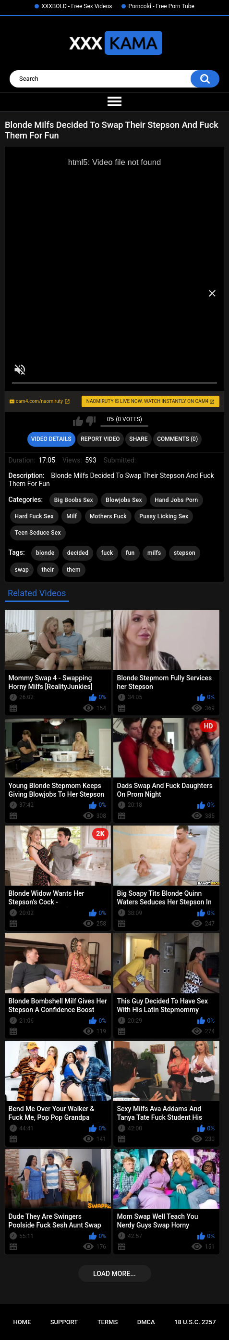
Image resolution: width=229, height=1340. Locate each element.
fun (130, 553)
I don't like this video (90, 421)
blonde (45, 553)
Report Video (100, 439)
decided (78, 553)
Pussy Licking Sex (163, 516)
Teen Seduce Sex (38, 532)
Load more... (114, 1273)
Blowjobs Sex (124, 500)
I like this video (78, 421)
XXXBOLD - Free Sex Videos (76, 6)
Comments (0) (177, 439)
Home (22, 1322)
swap (22, 569)
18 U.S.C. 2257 (195, 1322)
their (48, 569)
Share (138, 439)
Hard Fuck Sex (34, 516)
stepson (184, 553)
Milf (71, 516)
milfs (154, 553)
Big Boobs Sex (73, 500)
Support (64, 1322)
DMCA (146, 1322)
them (74, 569)
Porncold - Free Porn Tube (161, 6)
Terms (107, 1322)
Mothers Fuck (108, 516)
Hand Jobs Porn (176, 500)
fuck (107, 553)
